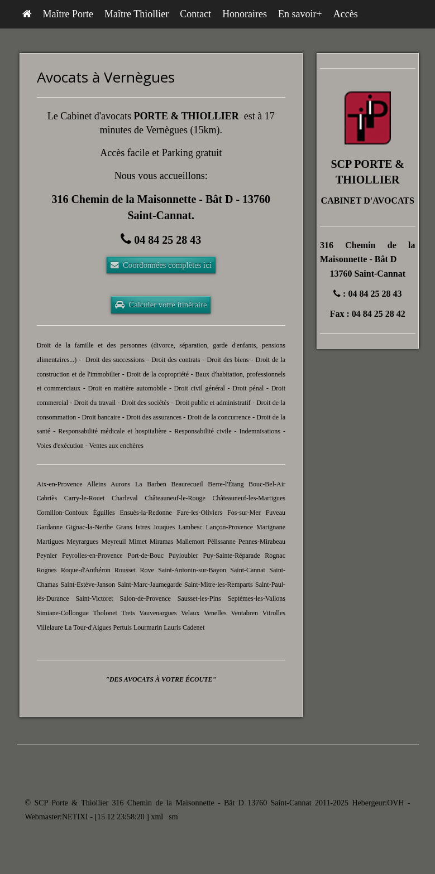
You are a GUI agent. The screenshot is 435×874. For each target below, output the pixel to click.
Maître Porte (68, 14)
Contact (195, 14)
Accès (345, 14)
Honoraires (244, 14)
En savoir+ (300, 14)
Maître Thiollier (136, 14)
